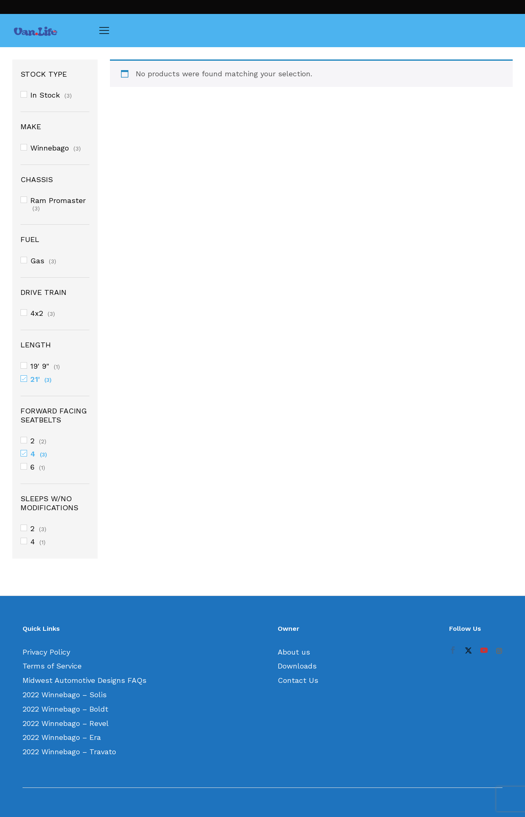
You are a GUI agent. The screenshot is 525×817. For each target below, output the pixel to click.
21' (35, 379)
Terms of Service (52, 666)
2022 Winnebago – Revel (66, 723)
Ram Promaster (58, 200)
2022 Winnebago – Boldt (65, 709)
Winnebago (49, 148)
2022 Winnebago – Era (62, 737)
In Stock (45, 95)
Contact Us (298, 680)
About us (294, 652)
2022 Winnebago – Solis (65, 694)
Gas (37, 260)
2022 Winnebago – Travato (69, 751)
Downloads (297, 666)
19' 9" (39, 366)
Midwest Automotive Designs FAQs (84, 680)
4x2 (36, 313)
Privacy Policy (46, 652)
